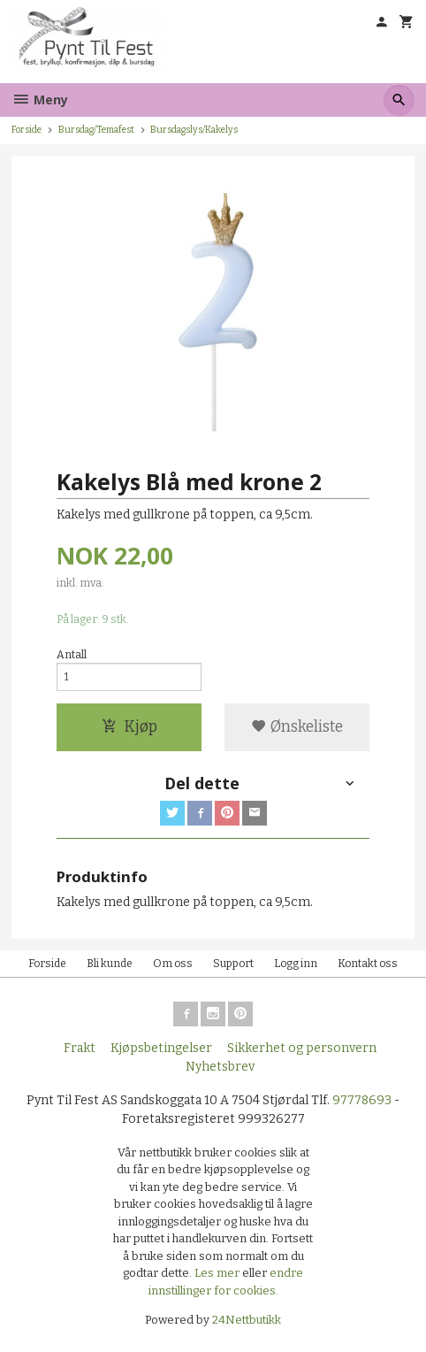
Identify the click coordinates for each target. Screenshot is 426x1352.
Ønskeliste (297, 727)
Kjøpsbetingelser (161, 1048)
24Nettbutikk (246, 1319)
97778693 (362, 1100)
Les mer (218, 1272)
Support (233, 963)
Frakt (79, 1048)
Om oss (173, 963)
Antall (72, 655)
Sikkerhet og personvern (302, 1048)
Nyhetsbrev (220, 1066)
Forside (26, 129)
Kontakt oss (368, 963)
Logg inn (295, 963)
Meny (39, 99)
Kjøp (129, 727)
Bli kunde (110, 963)
